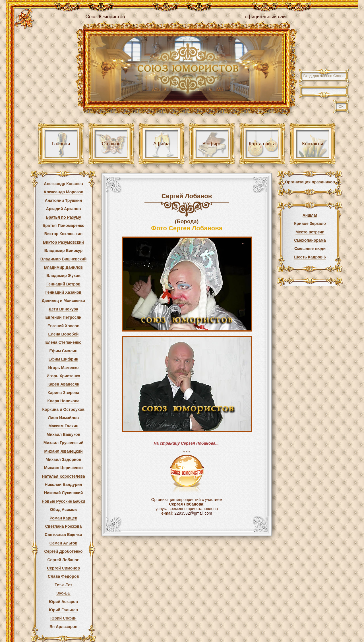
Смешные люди (310, 248)
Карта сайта (262, 143)
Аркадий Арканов (63, 208)
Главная (61, 143)
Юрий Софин (63, 618)
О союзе (111, 143)
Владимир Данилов (63, 267)
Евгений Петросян (64, 317)
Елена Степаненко (63, 342)
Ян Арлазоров (63, 626)
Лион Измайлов (63, 417)
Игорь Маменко (63, 367)
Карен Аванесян (63, 384)
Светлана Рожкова (63, 526)
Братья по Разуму (63, 217)
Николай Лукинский (63, 492)
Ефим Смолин (63, 351)
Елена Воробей (63, 334)
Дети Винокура (63, 309)
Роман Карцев (63, 518)
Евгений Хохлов (63, 326)
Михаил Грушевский (64, 442)
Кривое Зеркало (310, 223)
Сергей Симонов (63, 568)
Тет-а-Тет (63, 585)
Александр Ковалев (63, 183)
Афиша (161, 143)
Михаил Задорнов (63, 459)
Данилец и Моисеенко (63, 300)
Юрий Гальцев (63, 610)
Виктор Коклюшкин (63, 233)
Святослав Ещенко (63, 534)
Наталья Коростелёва (63, 476)
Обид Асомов (63, 509)
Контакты (312, 143)
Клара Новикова (63, 401)
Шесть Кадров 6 (310, 257)
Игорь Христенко (63, 376)
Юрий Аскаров (63, 601)
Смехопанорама (310, 240)
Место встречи (309, 232)
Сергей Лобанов (63, 560)
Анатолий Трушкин (63, 200)
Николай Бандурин (63, 484)
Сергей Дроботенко (63, 551)
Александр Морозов (63, 192)
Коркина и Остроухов (63, 409)
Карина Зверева (63, 392)
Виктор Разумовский (63, 242)
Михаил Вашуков (63, 434)
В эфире (211, 143)
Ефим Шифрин (63, 359)
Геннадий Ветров (63, 284)
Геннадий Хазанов (63, 292)
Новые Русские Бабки (63, 501)
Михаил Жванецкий (63, 451)
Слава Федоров (63, 576)
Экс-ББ (63, 593)
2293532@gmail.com (193, 513)
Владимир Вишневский (63, 259)
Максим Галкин (63, 426)
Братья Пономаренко (63, 225)
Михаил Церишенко (63, 467)
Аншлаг (310, 215)
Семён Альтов (63, 543)
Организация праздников (310, 182)
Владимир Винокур (63, 250)
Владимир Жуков (63, 275)
